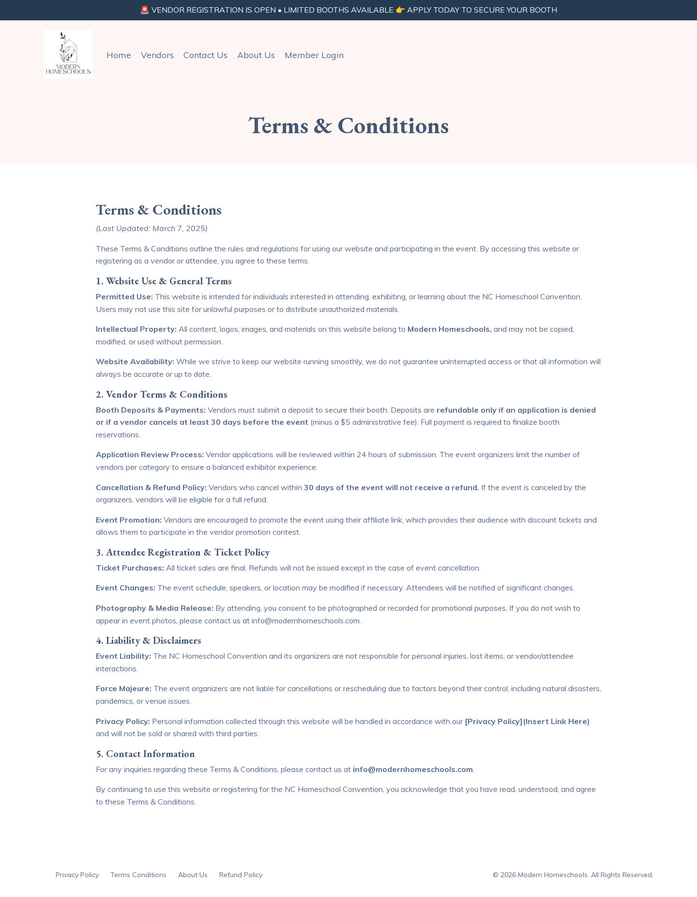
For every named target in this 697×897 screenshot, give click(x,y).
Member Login (314, 54)
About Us (256, 54)
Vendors (157, 54)
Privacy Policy (77, 874)
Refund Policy (240, 874)
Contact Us (205, 54)
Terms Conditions (138, 874)
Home (118, 54)
